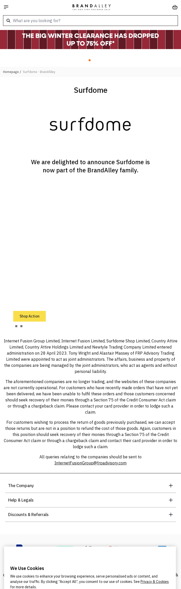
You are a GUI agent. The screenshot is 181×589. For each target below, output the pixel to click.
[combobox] (90, 20)
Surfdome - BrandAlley (39, 72)
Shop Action (29, 316)
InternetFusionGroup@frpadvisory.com (90, 462)
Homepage (11, 72)
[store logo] (92, 7)
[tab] (16, 326)
